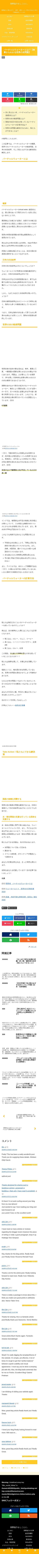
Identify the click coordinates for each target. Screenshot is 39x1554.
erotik (4, 1247)
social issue (12, 908)
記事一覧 (10, 1548)
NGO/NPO (28, 1536)
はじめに (10, 1530)
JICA (10, 1536)
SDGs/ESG (29, 1542)
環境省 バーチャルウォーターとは (19, 883)
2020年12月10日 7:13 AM (9, 1290)
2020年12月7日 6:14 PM (9, 1171)
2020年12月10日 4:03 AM (9, 1268)
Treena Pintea (7, 1169)
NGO (4, 908)
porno (4, 1266)
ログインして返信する (29, 1165)
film (3, 1147)
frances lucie (6, 1422)
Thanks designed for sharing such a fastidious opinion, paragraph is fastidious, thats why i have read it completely (18, 1188)
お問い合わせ (28, 1548)
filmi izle (5, 1329)
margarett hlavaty (8, 1403)
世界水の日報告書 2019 (11, 448)
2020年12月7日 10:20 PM (9, 1196)
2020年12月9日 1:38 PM (9, 1224)
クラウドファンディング (10, 1545)
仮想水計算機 (20, 705)
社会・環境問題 (10, 1542)
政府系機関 (28, 1533)
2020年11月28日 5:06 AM (9, 1149)
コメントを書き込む (19, 1462)
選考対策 (29, 1539)
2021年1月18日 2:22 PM (9, 1444)
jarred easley (6, 1384)
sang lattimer (6, 1441)
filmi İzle (5, 1309)
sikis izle (5, 1222)
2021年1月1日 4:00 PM (8, 1387)
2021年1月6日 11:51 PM (9, 1425)
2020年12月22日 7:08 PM (9, 1350)
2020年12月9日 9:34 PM (9, 1249)
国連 (10, 1533)
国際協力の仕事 (29, 1530)
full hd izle (5, 1348)
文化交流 (29, 1545)
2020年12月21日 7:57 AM (9, 1331)
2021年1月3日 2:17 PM (8, 1406)
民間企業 (10, 1539)
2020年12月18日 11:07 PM (10, 1312)
